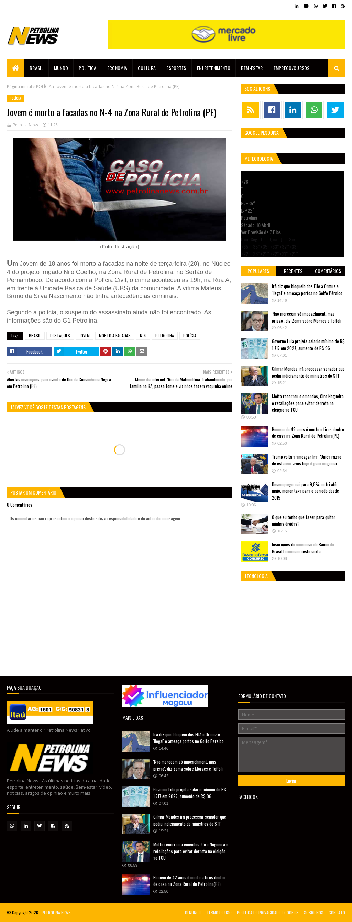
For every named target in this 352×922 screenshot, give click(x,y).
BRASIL (35, 335)
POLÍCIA (44, 86)
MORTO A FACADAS (115, 335)
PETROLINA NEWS (56, 912)
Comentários (328, 270)
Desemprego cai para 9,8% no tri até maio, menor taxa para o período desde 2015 (305, 491)
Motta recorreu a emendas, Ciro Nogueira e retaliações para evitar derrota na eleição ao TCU (308, 403)
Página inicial (19, 86)
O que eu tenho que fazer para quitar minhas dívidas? (304, 520)
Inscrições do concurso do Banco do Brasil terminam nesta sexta (303, 548)
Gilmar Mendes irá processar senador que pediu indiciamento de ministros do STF (308, 372)
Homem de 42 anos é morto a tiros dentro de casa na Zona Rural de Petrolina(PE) (308, 433)
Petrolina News (25, 125)
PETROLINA (164, 335)
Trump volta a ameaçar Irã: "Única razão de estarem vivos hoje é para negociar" (306, 460)
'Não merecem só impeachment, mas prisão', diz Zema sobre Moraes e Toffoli (306, 317)
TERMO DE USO (219, 912)
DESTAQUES (60, 335)
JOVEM (84, 335)
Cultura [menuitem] (147, 68)
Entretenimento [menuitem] (213, 68)
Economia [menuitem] (117, 68)
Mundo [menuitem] (61, 68)
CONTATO (337, 912)
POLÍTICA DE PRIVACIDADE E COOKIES (268, 912)
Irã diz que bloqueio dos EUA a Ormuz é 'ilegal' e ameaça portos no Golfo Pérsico (307, 289)
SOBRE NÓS (313, 912)
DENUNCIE (193, 912)
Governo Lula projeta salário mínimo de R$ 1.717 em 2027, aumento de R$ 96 (308, 344)
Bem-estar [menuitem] (252, 68)
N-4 (143, 335)
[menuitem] (15, 68)
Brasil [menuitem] (36, 68)
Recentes (293, 270)
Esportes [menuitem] (176, 68)
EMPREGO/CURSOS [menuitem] (292, 68)
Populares (258, 270)
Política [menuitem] (87, 68)
